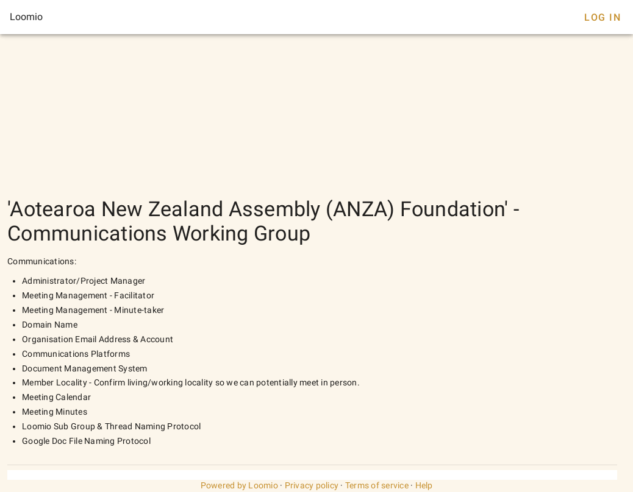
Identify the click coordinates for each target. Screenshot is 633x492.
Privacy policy (312, 485)
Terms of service (377, 485)
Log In (602, 17)
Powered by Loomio (239, 485)
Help (424, 485)
